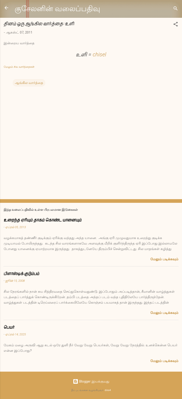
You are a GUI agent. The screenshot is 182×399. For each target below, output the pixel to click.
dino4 (108, 390)
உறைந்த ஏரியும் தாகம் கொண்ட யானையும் (43, 220)
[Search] (175, 9)
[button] (175, 25)
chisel (99, 54)
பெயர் (9, 327)
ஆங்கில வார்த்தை (29, 83)
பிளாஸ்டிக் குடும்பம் (21, 274)
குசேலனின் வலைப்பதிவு (57, 9)
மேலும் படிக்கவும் (164, 259)
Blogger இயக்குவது (91, 381)
